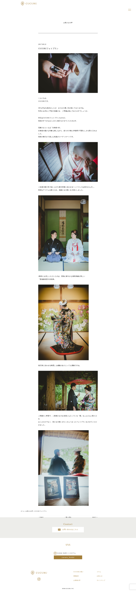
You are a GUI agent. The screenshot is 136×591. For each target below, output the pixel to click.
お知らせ (99, 576)
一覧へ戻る (68, 517)
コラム (99, 572)
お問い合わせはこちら (68, 529)
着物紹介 (76, 576)
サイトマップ (101, 580)
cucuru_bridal (68, 557)
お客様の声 (76, 580)
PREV (42, 517)
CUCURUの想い (78, 572)
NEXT (94, 517)
